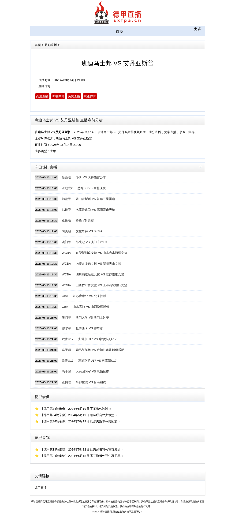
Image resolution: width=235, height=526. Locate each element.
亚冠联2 (67, 188)
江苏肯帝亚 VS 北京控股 (89, 296)
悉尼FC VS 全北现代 (92, 188)
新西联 (66, 177)
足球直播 (51, 45)
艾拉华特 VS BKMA (89, 231)
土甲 (53, 151)
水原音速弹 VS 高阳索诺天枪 (95, 209)
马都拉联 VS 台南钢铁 (91, 382)
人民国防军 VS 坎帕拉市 (92, 371)
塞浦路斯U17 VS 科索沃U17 (97, 360)
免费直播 (74, 96)
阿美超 (66, 231)
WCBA (66, 253)
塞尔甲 (66, 328)
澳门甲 (66, 242)
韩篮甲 (66, 199)
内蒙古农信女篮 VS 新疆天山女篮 (98, 263)
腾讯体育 (90, 96)
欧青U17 (68, 339)
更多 (197, 29)
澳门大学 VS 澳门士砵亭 (92, 317)
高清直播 (42, 96)
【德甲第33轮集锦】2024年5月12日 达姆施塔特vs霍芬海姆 (81, 449)
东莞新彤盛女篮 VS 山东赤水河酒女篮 (101, 253)
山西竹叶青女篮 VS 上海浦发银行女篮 (101, 285)
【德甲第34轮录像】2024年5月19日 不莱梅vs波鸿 (74, 408)
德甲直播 (40, 487)
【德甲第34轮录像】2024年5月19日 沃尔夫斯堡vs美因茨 (79, 421)
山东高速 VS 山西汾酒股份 (91, 306)
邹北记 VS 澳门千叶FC (91, 242)
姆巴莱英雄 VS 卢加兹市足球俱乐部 (100, 350)
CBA (65, 296)
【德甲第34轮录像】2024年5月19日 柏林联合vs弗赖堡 (78, 415)
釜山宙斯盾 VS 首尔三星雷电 (95, 199)
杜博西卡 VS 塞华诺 (89, 328)
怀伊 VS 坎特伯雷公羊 (91, 177)
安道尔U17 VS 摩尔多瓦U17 (97, 339)
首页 (119, 32)
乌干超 (66, 350)
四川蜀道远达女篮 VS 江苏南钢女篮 (100, 274)
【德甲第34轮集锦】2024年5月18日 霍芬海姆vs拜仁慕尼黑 (81, 456)
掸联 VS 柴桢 (85, 220)
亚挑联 (66, 220)
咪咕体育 (58, 96)
